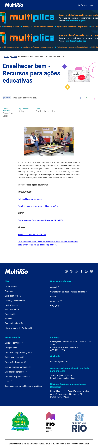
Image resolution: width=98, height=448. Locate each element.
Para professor (11, 305)
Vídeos (14, 56)
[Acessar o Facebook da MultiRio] (81, 271)
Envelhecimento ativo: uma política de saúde (38, 206)
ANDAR (54, 286)
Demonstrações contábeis (18, 367)
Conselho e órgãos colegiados (20, 352)
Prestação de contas (15, 362)
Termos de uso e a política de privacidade (23, 386)
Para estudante (12, 309)
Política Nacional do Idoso (30, 199)
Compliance (11, 347)
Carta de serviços (14, 342)
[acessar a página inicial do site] (14, 5)
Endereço (55, 337)
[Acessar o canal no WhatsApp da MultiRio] (86, 271)
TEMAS (55, 306)
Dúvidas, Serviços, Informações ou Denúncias (68, 385)
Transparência (12, 337)
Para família (10, 314)
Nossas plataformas (60, 281)
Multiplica (56, 301)
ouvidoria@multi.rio (59, 361)
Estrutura (9, 291)
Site (7, 281)
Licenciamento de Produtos (18, 328)
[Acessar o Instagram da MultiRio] (71, 271)
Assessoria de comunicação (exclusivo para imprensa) (70, 369)
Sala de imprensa (13, 296)
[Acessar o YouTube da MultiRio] (66, 271)
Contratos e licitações (16, 371)
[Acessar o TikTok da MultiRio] (76, 271)
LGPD (9, 381)
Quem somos (11, 286)
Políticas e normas (14, 357)
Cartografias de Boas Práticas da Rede (68, 291)
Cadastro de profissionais (17, 376)
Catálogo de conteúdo (15, 300)
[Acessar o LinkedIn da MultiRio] (91, 271)
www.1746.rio (63, 397)
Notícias (8, 319)
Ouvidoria (55, 356)
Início (6, 56)
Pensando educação (14, 323)
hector (54, 296)
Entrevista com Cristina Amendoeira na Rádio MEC (40, 220)
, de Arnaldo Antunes (32, 234)
